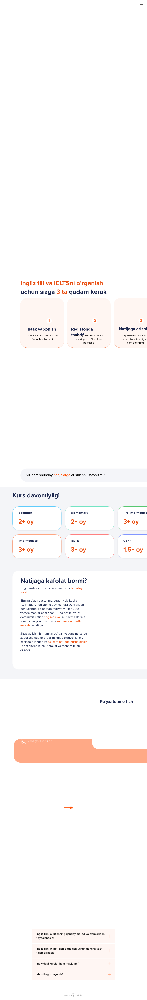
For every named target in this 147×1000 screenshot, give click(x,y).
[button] (43, 657)
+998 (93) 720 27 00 (40, 741)
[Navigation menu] (141, 5)
